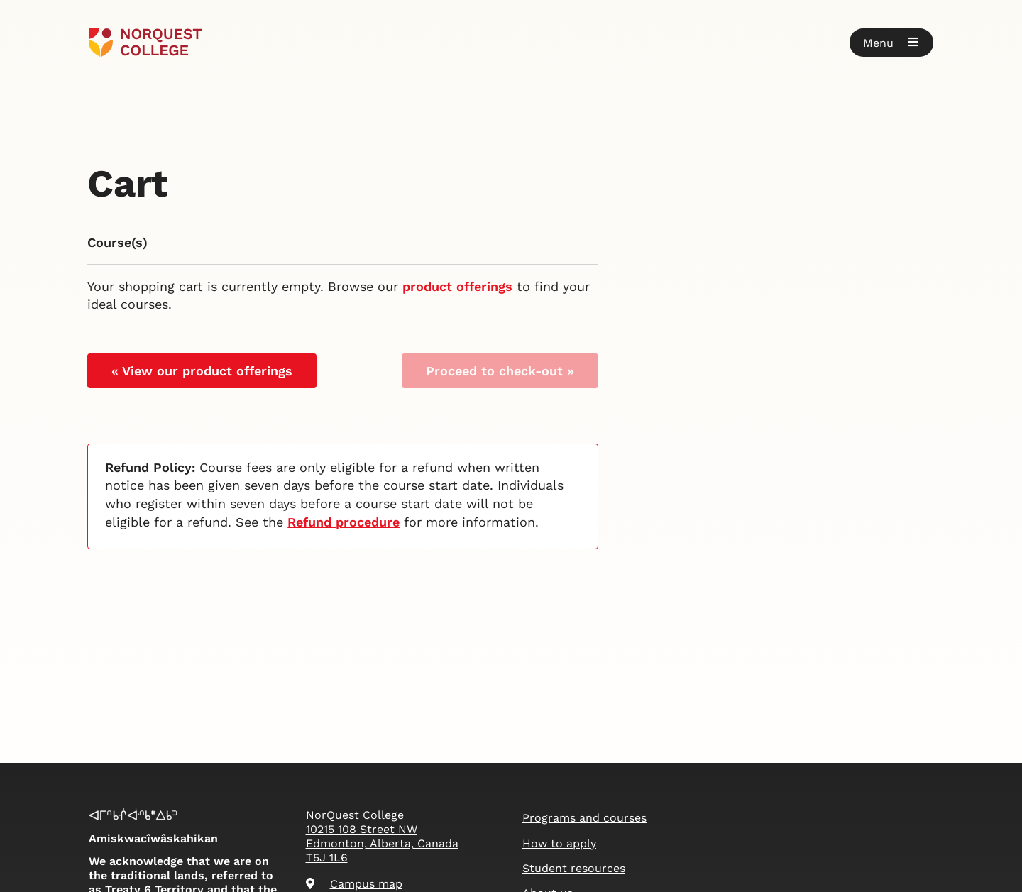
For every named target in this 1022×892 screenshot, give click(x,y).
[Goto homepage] (145, 42)
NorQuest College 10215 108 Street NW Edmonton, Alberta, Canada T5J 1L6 (382, 836)
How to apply (559, 843)
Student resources (573, 868)
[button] (891, 42)
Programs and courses (584, 818)
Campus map (354, 884)
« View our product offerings (201, 370)
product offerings (457, 286)
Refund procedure (343, 521)
